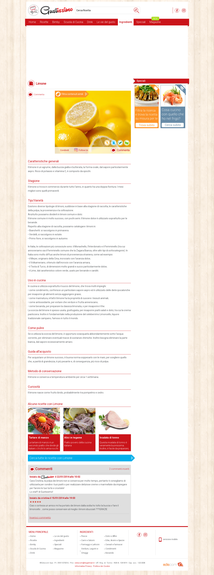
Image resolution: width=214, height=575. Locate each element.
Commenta (123, 150)
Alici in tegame (73, 437)
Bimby (56, 22)
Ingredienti (125, 22)
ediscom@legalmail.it (84, 563)
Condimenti (110, 549)
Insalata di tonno (109, 437)
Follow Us (83, 150)
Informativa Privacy (83, 566)
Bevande (109, 553)
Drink (90, 22)
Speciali (140, 22)
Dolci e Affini (111, 536)
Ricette (44, 22)
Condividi (64, 150)
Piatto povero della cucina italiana (77, 444)
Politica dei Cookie (101, 566)
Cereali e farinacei (113, 544)
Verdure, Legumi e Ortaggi (89, 551)
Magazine (155, 21)
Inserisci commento (40, 517)
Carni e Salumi (88, 540)
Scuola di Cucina (73, 22)
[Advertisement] (107, 51)
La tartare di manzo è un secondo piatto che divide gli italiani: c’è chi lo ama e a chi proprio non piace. (44, 445)
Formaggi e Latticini (90, 544)
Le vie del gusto (106, 22)
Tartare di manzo (39, 437)
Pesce (84, 536)
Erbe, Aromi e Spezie (114, 540)
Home (32, 22)
